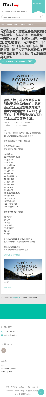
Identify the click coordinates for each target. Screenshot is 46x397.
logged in (16, 297)
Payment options (8, 368)
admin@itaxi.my (11, 335)
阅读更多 (7, 287)
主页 (2, 24)
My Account (37, 3)
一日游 (23, 24)
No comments (21, 125)
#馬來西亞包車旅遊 (12, 255)
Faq (2, 365)
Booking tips (6, 371)
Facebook (4, 29)
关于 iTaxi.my (15, 29)
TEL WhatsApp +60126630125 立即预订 (18, 61)
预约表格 (9, 24)
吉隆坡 (16, 24)
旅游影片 (30, 24)
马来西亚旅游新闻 (27, 29)
